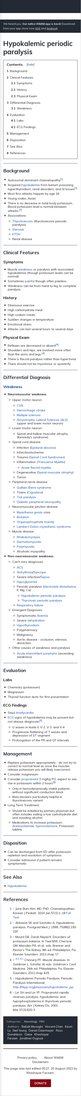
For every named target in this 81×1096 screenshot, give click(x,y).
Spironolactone (46, 826)
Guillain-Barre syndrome (34, 487)
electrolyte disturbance (60, 586)
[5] (40, 720)
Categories (13, 1021)
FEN (41, 1021)
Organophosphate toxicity (35, 522)
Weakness (12, 386)
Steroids (18, 229)
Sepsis (45, 577)
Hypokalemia (17, 886)
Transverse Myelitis (51, 462)
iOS (38, 28)
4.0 (17, 958)
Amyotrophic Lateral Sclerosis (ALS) (42, 420)
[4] (57, 344)
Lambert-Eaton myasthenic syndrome (44, 527)
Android (52, 28)
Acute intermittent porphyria (37, 653)
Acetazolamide (23, 826)
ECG (11, 717)
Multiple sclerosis (29, 415)
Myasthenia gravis (30, 512)
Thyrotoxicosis (22, 221)
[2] (75, 188)
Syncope (39, 572)
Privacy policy (27, 1058)
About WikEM (53, 1058)
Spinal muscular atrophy (55, 472)
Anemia (42, 616)
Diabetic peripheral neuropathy (39, 502)
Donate (40, 1083)
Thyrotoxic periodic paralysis (41, 600)
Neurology (30, 1021)
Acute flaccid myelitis (36, 468)
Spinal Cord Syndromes (47, 457)
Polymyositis (26, 547)
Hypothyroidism (28, 625)
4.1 (22, 958)
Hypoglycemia (27, 582)
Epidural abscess (43, 448)
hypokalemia (30, 185)
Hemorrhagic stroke (31, 410)
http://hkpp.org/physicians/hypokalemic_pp (43, 987)
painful (30, 281)
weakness (25, 269)
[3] (20, 209)
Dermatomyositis (29, 542)
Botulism (23, 517)
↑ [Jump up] (13, 909)
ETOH (16, 234)
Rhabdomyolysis (28, 537)
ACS (20, 567)
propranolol (29, 779)
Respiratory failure (30, 605)
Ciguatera (35, 492)
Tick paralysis (26, 497)
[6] (54, 782)
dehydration (36, 620)
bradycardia (24, 713)
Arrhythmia (25, 572)
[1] (61, 179)
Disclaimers (40, 1062)
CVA (20, 405)
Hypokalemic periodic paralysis (43, 596)
